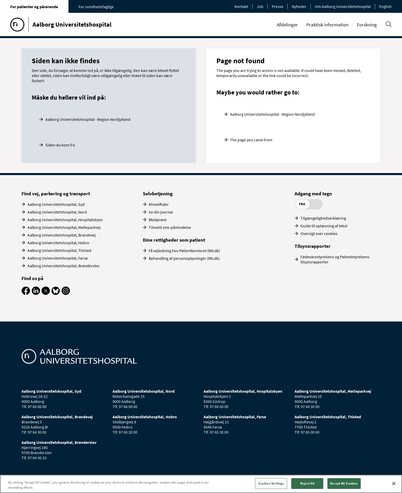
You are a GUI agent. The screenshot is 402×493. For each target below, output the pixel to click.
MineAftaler (159, 204)
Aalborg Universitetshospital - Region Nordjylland (87, 119)
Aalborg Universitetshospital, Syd (56, 204)
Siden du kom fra (60, 144)
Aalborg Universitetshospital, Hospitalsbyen (65, 219)
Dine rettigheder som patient (174, 240)
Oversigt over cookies (318, 233)
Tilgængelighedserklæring (323, 218)
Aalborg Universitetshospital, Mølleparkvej (63, 227)
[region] (201, 484)
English (385, 6)
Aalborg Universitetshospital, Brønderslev (63, 265)
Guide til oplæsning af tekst (323, 225)
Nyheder (299, 6)
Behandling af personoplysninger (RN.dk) (184, 258)
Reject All (307, 483)
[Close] (393, 483)
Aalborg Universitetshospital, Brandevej (61, 235)
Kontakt (241, 6)
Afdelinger (287, 25)
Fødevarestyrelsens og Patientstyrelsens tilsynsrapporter (334, 259)
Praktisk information (327, 25)
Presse (277, 6)
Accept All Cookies (344, 483)
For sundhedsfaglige (96, 6)
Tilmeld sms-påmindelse (170, 227)
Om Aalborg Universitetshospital (343, 6)
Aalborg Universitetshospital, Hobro (58, 242)
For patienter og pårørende (34, 6)
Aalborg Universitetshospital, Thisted (59, 250)
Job (260, 6)
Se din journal (161, 212)
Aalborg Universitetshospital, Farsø (57, 258)
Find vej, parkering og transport (56, 193)
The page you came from (251, 139)
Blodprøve (158, 219)
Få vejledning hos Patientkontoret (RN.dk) (184, 250)
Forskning (367, 25)
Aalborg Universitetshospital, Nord (57, 212)
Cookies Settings (271, 483)
